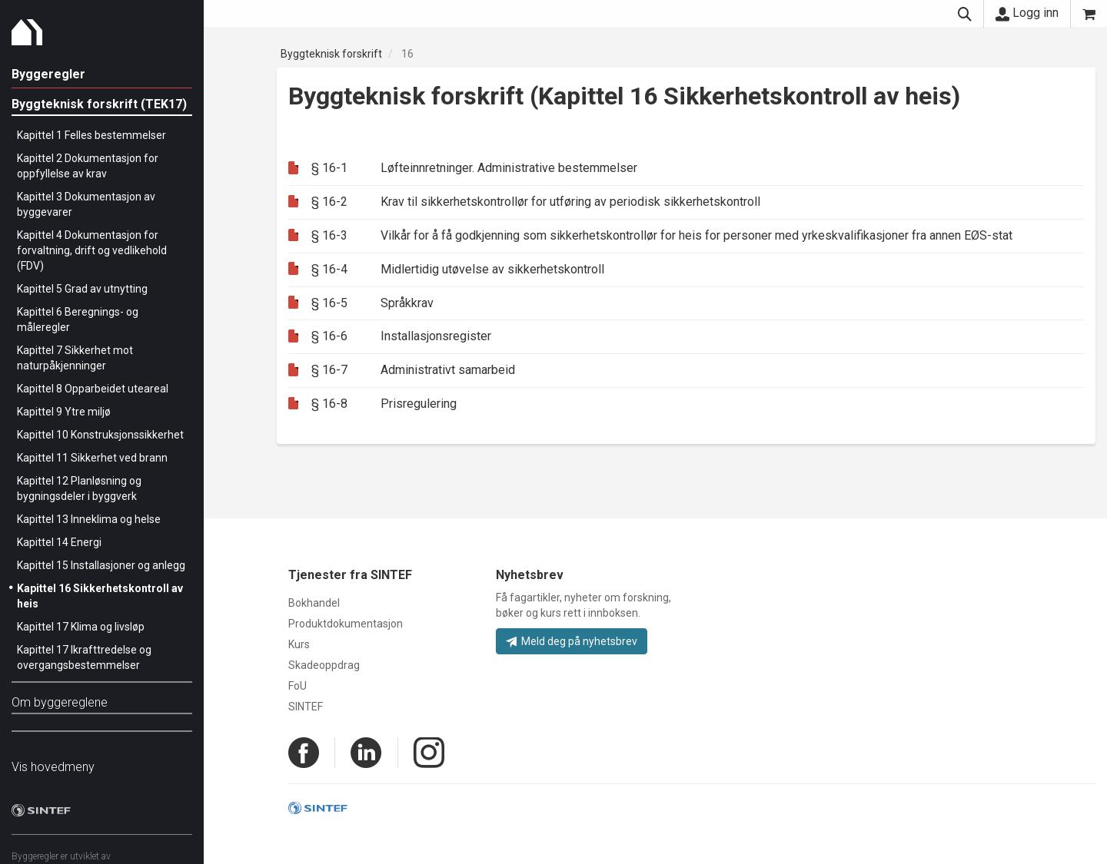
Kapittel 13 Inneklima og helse (89, 519)
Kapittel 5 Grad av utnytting (82, 289)
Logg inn (1027, 13)
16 (407, 54)
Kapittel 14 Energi (59, 542)
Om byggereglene (60, 702)
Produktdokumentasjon (345, 623)
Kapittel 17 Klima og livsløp (81, 627)
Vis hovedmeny (53, 767)
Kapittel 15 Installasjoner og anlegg (101, 565)
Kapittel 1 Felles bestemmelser (91, 135)
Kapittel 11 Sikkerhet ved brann (92, 458)
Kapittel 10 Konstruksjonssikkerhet (100, 435)
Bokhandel (314, 603)
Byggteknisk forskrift (331, 54)
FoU (297, 686)
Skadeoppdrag (324, 665)
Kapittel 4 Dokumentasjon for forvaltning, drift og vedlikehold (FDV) (92, 250)
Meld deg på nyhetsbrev (571, 641)
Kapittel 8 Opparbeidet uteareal (92, 388)
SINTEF (305, 706)
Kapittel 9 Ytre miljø (64, 412)
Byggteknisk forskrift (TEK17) (99, 104)
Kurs (299, 644)
